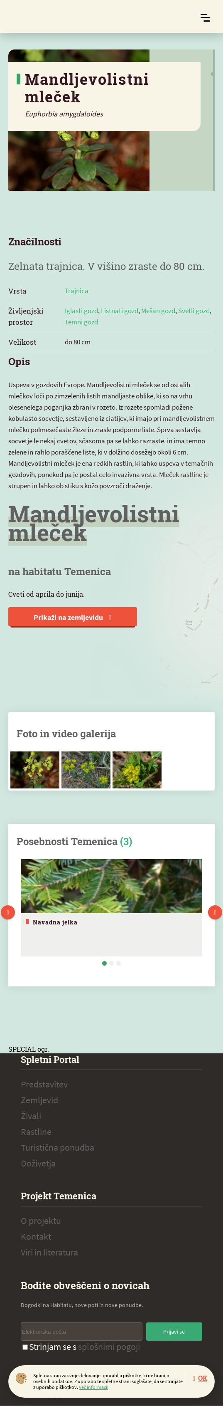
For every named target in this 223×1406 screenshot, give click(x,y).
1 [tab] (104, 963)
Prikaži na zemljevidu (73, 617)
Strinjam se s (81, 1346)
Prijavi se (174, 1331)
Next (215, 912)
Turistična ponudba (57, 1147)
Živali (31, 1116)
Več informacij (93, 1387)
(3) (126, 841)
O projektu (41, 1220)
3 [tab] (118, 963)
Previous (8, 912)
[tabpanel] (111, 907)
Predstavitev (44, 1084)
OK (202, 1378)
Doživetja (38, 1163)
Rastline (36, 1131)
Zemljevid (39, 1100)
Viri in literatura (49, 1252)
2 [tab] (111, 963)
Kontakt (36, 1236)
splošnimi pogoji (109, 1346)
